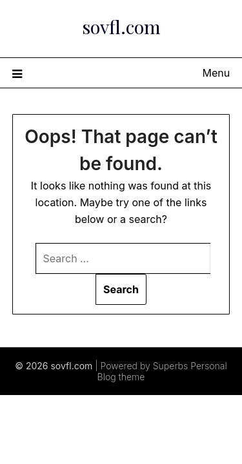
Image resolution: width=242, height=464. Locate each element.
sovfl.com (121, 26)
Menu (216, 72)
